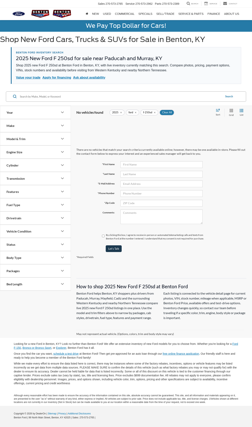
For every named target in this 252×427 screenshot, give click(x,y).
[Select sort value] (219, 112)
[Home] (87, 13)
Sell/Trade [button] (165, 13)
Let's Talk (113, 248)
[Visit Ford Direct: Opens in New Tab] (97, 417)
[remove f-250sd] (149, 112)
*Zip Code (109, 202)
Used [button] (107, 13)
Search (229, 96)
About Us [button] (231, 13)
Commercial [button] (124, 13)
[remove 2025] (117, 112)
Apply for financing (57, 77)
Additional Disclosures (79, 413)
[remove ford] (132, 112)
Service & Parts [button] (191, 13)
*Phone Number (106, 193)
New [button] (95, 13)
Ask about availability (89, 77)
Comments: (109, 212)
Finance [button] (214, 13)
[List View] (241, 113)
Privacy (62, 413)
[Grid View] (230, 113)
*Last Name (109, 173)
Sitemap (52, 413)
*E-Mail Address (106, 183)
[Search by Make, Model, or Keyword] (120, 96)
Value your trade (28, 77)
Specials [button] (145, 13)
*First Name (108, 164)
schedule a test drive (66, 353)
